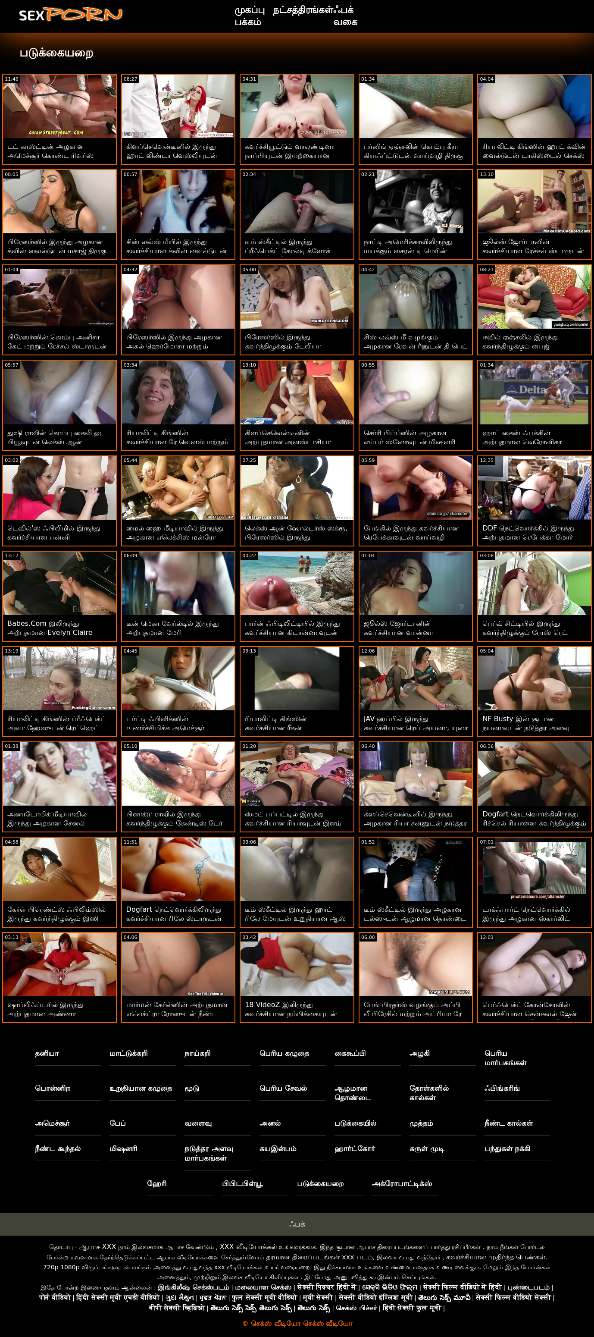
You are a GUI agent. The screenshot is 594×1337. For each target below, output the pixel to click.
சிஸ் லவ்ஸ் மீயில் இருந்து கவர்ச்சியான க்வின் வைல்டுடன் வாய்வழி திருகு (176, 251)
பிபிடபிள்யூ (242, 1183)
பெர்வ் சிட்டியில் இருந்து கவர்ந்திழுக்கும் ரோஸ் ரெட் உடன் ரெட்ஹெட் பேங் (524, 632)
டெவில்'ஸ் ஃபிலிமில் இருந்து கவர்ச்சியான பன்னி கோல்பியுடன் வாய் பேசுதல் (53, 537)
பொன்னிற (53, 1088)
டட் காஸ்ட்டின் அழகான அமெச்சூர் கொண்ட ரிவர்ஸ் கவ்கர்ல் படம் (50, 155)
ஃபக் (297, 1224)
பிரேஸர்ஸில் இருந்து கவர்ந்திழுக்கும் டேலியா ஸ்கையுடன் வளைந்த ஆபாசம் (292, 346)
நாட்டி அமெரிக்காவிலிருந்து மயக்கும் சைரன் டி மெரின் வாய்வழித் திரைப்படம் (408, 251)
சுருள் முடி (427, 1148)
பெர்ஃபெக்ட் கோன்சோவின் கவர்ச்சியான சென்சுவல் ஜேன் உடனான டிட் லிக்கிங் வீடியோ (530, 1014)
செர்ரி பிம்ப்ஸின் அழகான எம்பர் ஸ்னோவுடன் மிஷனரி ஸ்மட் (410, 442)
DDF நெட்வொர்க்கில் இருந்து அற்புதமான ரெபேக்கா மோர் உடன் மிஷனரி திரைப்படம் (528, 537)
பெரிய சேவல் (283, 1088)
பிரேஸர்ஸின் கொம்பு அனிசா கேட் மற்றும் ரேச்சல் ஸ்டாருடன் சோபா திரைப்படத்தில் (57, 346)
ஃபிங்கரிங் (502, 1088)
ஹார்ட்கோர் (355, 1148)
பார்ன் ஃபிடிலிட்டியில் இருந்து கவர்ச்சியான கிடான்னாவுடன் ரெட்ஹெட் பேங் (292, 632)
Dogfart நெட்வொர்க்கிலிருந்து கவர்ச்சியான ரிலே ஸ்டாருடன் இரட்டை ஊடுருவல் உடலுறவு (174, 918)
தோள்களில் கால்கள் (429, 1093)
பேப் (117, 1123)
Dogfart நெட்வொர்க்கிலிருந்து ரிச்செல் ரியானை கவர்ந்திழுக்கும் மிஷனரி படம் (534, 823)
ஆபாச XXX (97, 1247)
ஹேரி (156, 1183)
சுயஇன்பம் (278, 1148)
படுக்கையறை (320, 1183)
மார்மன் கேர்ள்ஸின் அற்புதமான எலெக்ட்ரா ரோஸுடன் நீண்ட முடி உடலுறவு (177, 1014)
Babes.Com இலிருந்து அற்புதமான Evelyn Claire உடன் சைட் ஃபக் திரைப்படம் (54, 632)
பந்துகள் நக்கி (508, 1148)
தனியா (47, 1053)
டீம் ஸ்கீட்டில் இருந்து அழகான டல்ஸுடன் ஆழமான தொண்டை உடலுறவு (415, 918)
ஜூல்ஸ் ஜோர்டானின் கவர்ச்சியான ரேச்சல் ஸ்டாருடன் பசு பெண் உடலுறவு (533, 251)
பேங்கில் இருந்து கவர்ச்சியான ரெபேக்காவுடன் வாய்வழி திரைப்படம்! (411, 537)
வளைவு (198, 1123)
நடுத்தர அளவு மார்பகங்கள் (208, 1153)
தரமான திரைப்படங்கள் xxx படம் (319, 1257)
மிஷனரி (123, 1148)
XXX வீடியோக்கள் (248, 1247)
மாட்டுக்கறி (128, 1053)
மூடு (191, 1088)
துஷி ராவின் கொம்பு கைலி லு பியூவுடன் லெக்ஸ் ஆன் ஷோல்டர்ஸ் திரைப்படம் (54, 442)
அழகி (420, 1053)
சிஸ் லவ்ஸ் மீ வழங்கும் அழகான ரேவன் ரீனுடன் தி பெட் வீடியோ (416, 346)
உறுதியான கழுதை (140, 1088)
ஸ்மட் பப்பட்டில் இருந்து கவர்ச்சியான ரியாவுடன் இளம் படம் (293, 823)
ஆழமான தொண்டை (353, 1093)
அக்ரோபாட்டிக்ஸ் (402, 1183)
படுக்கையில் (355, 1123)
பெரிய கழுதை (284, 1053)
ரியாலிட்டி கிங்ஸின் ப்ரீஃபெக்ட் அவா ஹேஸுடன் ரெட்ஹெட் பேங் (56, 728)
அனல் (270, 1123)
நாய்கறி (197, 1053)
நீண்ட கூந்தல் (58, 1148)
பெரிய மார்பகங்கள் (505, 1058)
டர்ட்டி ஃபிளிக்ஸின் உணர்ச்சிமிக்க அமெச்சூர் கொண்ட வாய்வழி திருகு (165, 728)
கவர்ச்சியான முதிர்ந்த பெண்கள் (495, 1257)
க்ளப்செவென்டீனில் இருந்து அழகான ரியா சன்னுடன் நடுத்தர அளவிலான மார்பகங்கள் (415, 823)
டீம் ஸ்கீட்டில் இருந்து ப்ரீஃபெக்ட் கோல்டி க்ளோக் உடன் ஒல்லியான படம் (287, 251)
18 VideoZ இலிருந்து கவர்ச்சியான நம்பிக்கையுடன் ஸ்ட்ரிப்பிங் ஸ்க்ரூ (291, 1014)
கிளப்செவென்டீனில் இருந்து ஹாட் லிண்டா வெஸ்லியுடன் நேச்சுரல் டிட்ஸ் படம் (171, 155)
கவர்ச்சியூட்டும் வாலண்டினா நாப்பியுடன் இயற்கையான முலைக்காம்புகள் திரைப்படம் (291, 155)
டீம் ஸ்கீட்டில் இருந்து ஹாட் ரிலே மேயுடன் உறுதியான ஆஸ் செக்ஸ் (295, 918)
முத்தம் (421, 1123)
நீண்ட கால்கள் (509, 1123)
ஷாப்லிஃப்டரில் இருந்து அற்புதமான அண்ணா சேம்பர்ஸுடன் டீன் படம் (47, 1014)
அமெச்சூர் (52, 1123)
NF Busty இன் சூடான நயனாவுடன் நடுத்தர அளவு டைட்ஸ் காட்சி (525, 728)
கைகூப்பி (350, 1053)
